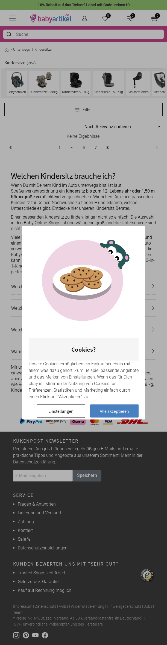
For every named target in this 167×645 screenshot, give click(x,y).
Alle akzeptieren (114, 411)
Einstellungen (61, 411)
